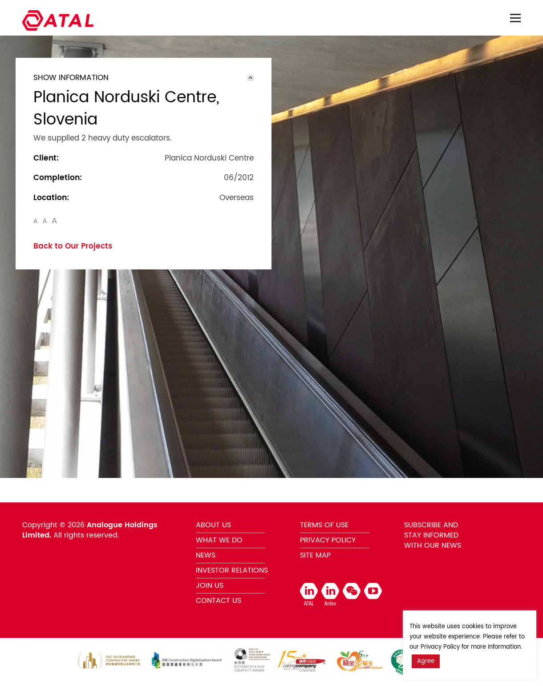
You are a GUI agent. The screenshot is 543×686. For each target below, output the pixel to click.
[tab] (143, 77)
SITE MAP (315, 555)
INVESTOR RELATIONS (232, 570)
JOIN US (209, 585)
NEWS (205, 555)
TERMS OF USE (324, 525)
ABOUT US (213, 525)
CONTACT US (218, 600)
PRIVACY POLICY (328, 540)
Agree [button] (425, 661)
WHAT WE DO (219, 540)
